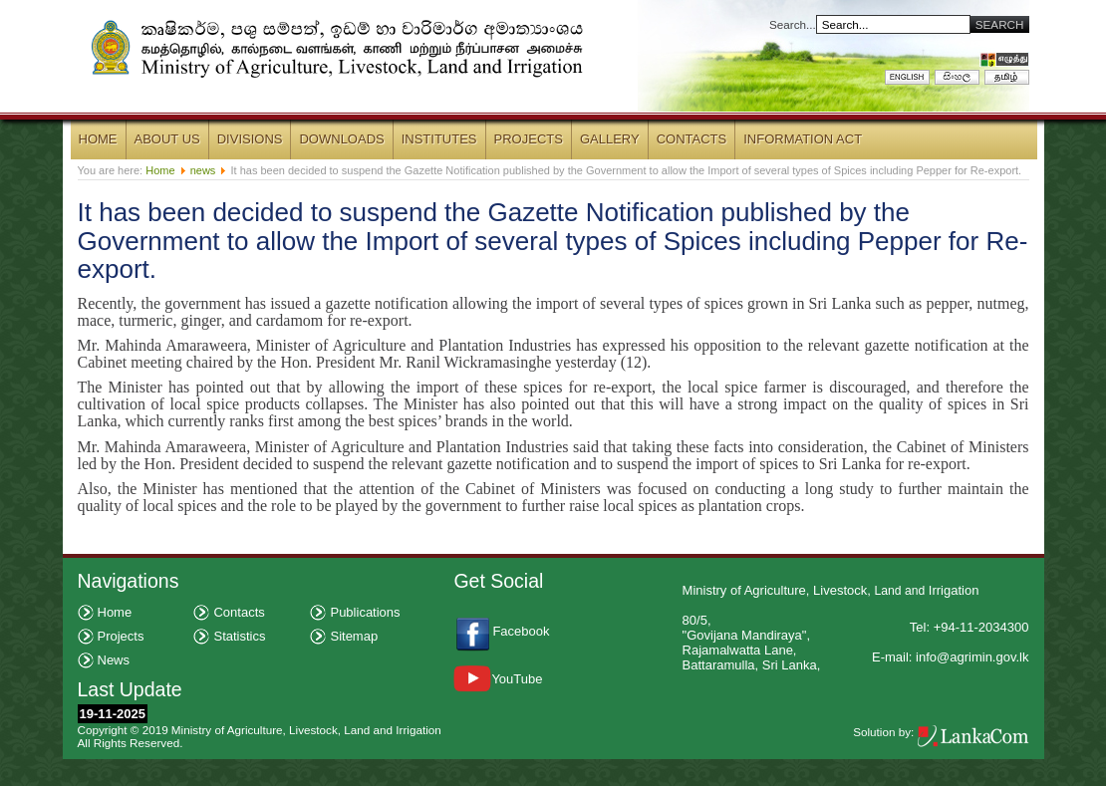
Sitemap (354, 636)
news (203, 170)
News (114, 660)
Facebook (522, 631)
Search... (792, 24)
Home (159, 170)
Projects (121, 636)
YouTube (497, 678)
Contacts (238, 612)
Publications (365, 612)
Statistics (239, 636)
